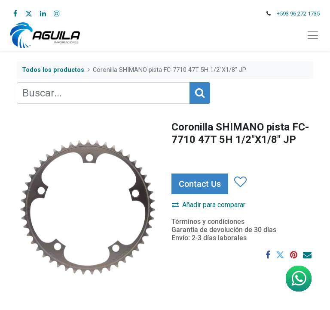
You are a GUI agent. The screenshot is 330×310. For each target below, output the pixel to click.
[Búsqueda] (199, 93)
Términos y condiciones (207, 221)
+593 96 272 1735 (298, 13)
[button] (240, 182)
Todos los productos (53, 70)
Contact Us (200, 184)
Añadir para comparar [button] (208, 205)
